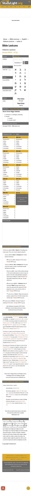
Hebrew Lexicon (8, 41)
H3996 (15, 290)
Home (5, 39)
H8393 (18, 297)
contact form (18, 466)
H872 (12, 261)
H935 (7, 80)
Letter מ (19, 41)
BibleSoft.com (22, 377)
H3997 (19, 302)
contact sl (23, 457)
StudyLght (9, 3)
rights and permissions (12, 457)
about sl (13, 459)
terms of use (10, 455)
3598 (9, 126)
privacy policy (20, 455)
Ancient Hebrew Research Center (18, 308)
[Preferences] (29, 7)
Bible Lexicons (14, 39)
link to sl (19, 459)
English (24, 39)
